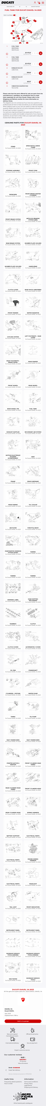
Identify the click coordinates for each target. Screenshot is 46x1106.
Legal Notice (28, 1085)
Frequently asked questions (13, 1081)
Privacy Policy (28, 1083)
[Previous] (20, 7)
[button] (23, 1000)
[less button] (32, 53)
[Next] (26, 7)
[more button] (37, 53)
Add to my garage (23, 1021)
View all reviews (23, 1063)
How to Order (8, 1083)
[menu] (43, 2)
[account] (35, 2)
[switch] (14, 15)
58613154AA (15, 50)
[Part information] (7, 54)
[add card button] (40, 53)
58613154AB (15, 61)
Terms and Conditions (31, 1081)
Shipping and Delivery (31, 1087)
